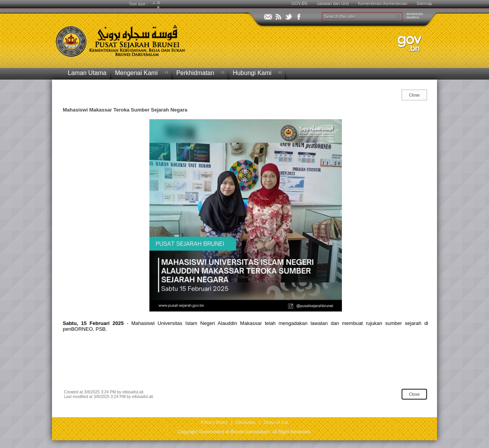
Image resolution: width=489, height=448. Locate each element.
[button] (398, 17)
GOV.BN (299, 3)
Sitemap (424, 3)
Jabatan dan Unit (333, 3)
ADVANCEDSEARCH (414, 15)
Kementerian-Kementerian (382, 3)
